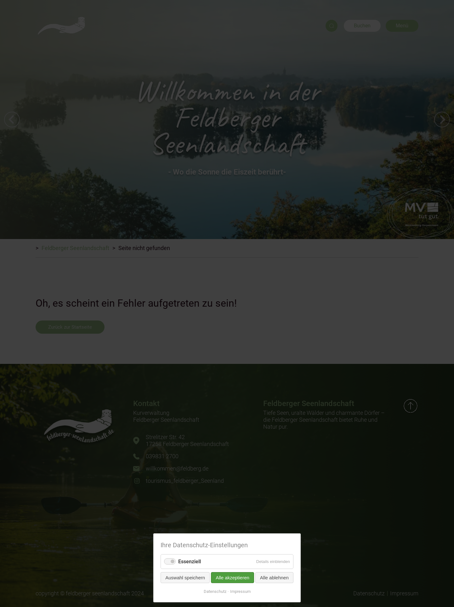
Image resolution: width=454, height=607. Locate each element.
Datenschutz (215, 591)
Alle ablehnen (274, 577)
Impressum (240, 591)
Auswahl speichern (185, 577)
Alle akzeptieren (232, 577)
